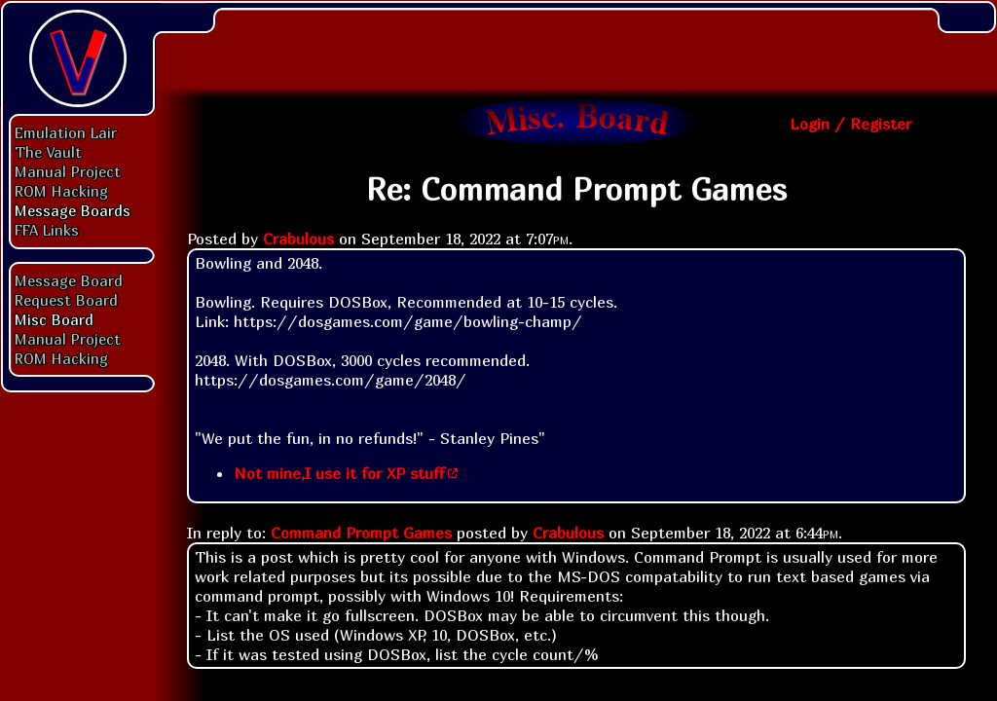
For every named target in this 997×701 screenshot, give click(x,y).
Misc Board (54, 319)
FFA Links (47, 230)
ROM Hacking (61, 191)
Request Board (66, 300)
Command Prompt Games (361, 532)
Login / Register (850, 123)
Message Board (69, 280)
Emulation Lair (66, 132)
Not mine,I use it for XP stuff (339, 473)
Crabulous (298, 238)
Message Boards (72, 210)
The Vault (48, 152)
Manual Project (68, 171)
